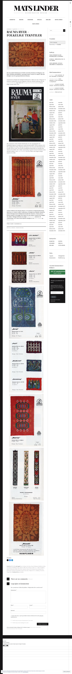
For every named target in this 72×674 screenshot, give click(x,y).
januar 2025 (60, 118)
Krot (19, 569)
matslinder (9, 29)
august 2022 (52, 149)
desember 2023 (52, 133)
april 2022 (51, 153)
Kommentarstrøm (53, 257)
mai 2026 (60, 102)
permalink (21, 572)
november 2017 (61, 206)
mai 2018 (60, 200)
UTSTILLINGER (61, 245)
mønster (24, 569)
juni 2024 (51, 127)
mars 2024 (60, 129)
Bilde (19, 29)
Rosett (22, 570)
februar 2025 (52, 118)
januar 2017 (60, 216)
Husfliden (42, 567)
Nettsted (13, 610)
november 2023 (61, 133)
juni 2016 (51, 224)
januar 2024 (60, 131)
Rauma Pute (40, 569)
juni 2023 (51, 139)
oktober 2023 (52, 135)
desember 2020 (52, 169)
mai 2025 (60, 114)
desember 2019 (52, 181)
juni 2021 (51, 163)
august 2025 (52, 112)
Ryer (28, 570)
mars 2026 (60, 104)
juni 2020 (51, 175)
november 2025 (61, 108)
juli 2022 (60, 149)
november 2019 (61, 181)
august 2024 (52, 124)
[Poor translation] (7, 646)
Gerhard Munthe (11, 82)
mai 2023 (60, 139)
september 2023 (61, 135)
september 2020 (61, 171)
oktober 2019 (52, 183)
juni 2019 (51, 188)
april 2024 (51, 129)
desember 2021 (52, 157)
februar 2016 (52, 228)
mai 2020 (60, 175)
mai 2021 (60, 163)
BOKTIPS (21, 19)
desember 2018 (52, 194)
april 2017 (51, 214)
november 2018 (61, 194)
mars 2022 (60, 153)
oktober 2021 (52, 159)
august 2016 (52, 222)
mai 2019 (60, 188)
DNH (24, 567)
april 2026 (51, 104)
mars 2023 (60, 141)
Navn (12, 605)
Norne (28, 569)
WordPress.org (61, 257)
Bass (32, 566)
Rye (25, 570)
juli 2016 (60, 222)
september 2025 (61, 110)
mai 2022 (60, 151)
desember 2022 (52, 145)
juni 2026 (51, 102)
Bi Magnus (36, 566)
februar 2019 (52, 192)
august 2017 (52, 210)
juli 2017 (60, 210)
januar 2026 (60, 106)
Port (31, 569)
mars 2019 (60, 190)
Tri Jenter (42, 570)
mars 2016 (60, 226)
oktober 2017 (52, 208)
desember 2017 (52, 206)
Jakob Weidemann (11, 569)
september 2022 (61, 147)
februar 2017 (52, 216)
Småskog (37, 570)
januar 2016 (60, 228)
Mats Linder (36, 7)
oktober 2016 (52, 220)
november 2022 (61, 145)
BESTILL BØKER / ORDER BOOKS (15, 227)
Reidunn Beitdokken (16, 570)
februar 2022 (52, 155)
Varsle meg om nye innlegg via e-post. (20, 622)
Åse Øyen (29, 566)
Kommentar (14, 590)
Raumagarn (9, 570)
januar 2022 (60, 155)
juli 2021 (60, 161)
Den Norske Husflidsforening (13, 567)
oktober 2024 (52, 122)
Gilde (39, 567)
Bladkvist (40, 566)
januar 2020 (60, 179)
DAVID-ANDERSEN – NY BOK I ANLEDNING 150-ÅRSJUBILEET (56, 80)
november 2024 (61, 120)
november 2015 (61, 230)
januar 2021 (60, 167)
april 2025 (51, 116)
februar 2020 (52, 179)
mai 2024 (60, 127)
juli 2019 (60, 186)
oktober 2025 (52, 110)
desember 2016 (52, 218)
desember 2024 (52, 120)
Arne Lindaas (38, 218)
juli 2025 (60, 112)
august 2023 (52, 137)
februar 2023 (52, 143)
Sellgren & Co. (30, 216)
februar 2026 (52, 106)
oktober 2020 (52, 171)
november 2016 (61, 218)
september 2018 (61, 196)
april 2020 (51, 177)
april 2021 (51, 165)
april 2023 (51, 141)
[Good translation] (3, 646)
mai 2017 (60, 212)
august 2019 (52, 186)
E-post (31, 605)
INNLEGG (39, 19)
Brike (44, 566)
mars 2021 (60, 165)
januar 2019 (60, 192)
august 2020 (52, 173)
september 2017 (61, 208)
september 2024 (61, 122)
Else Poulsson (22, 151)
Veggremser (9, 572)
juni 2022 (51, 151)
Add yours (30, 579)
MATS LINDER (35, 23)
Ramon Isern (10, 220)
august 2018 (52, 198)
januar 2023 (60, 143)
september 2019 (61, 183)
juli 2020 (60, 173)
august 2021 (52, 161)
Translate (58, 44)
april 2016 (51, 226)
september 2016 (61, 220)
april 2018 (51, 202)
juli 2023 (60, 137)
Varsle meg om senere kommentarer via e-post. (22, 620)
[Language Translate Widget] (57, 42)
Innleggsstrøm (61, 255)
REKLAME (48, 19)
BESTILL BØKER (58, 19)
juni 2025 (51, 114)
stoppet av (57, 272)
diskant (21, 567)
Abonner (53, 296)
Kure (21, 569)
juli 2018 (60, 198)
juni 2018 (51, 200)
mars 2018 (60, 202)
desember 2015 (52, 230)
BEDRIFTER (12, 19)
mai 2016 (60, 224)
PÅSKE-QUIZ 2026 (58, 92)
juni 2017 (51, 212)
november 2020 (61, 169)
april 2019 (51, 190)
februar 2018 (52, 204)
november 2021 (61, 157)
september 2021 (61, 159)
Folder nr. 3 (34, 567)
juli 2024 (60, 124)
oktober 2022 (52, 147)
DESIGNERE (30, 19)
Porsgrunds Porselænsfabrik (31, 82)
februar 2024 (52, 131)
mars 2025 (60, 116)
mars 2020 (60, 177)
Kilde (16, 569)
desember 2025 (52, 108)
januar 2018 (60, 204)
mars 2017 (60, 214)
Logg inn (51, 255)
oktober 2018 (52, 196)
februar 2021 (52, 167)
